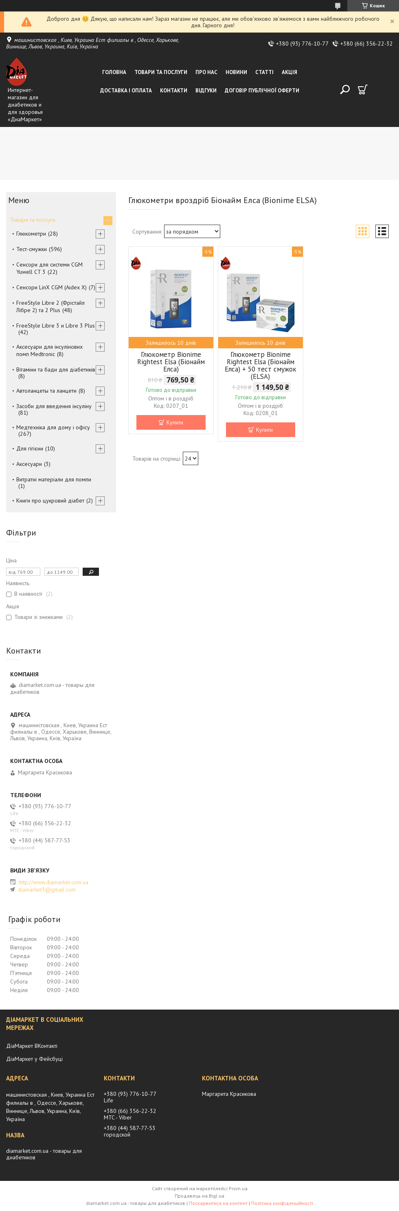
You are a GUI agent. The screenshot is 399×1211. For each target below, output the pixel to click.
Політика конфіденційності (282, 1203)
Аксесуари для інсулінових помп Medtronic (49, 350)
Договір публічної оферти (262, 90)
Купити (175, 422)
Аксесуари (29, 464)
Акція (289, 72)
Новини (236, 72)
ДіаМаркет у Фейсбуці (34, 1058)
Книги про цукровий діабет (50, 500)
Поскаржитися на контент (218, 1203)
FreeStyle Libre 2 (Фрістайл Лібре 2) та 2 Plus (50, 306)
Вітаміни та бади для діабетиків (55, 369)
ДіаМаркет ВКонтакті (31, 1045)
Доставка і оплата (126, 90)
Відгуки (206, 90)
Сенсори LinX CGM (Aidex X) (51, 287)
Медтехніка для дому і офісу (53, 427)
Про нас (206, 72)
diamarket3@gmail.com (47, 889)
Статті (264, 72)
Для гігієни (29, 448)
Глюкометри (31, 233)
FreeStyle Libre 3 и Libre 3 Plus (55, 325)
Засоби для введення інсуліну (54, 406)
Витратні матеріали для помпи (53, 479)
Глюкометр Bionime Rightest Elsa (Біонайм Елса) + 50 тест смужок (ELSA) (260, 365)
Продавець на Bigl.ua (199, 1196)
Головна (114, 72)
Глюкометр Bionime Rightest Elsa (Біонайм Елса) (171, 362)
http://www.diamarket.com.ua (53, 882)
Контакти (173, 90)
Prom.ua (238, 1188)
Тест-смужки (31, 249)
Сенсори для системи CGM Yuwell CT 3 (49, 268)
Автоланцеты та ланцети (46, 390)
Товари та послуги (160, 72)
